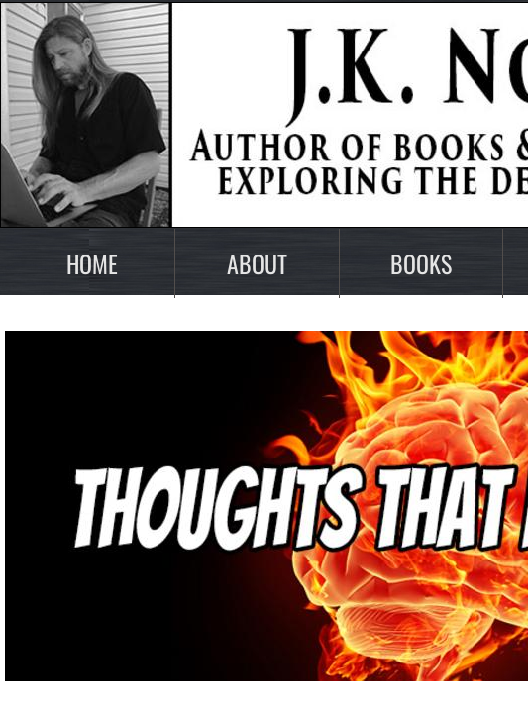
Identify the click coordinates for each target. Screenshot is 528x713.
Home (92, 263)
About (257, 263)
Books (421, 263)
